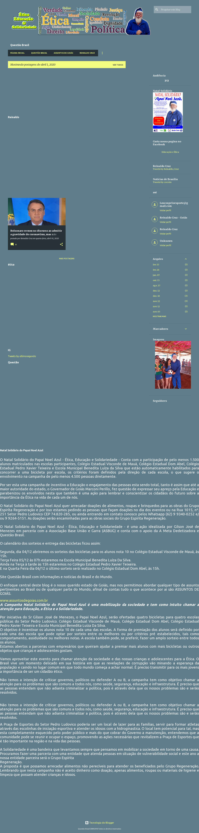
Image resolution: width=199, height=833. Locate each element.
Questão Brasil (39, 53)
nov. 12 (156, 306)
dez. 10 (156, 296)
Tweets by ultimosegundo (22, 356)
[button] (61, 244)
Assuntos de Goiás (63, 53)
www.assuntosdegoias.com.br (24, 600)
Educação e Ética (170, 152)
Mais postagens (66, 259)
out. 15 (156, 280)
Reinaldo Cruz (87, 53)
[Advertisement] (67, 91)
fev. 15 (156, 264)
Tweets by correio (162, 182)
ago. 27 (156, 285)
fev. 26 (156, 270)
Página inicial (17, 53)
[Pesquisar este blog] (175, 9)
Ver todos (118, 65)
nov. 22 (156, 301)
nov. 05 (156, 311)
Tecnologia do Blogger (99, 822)
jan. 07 (156, 275)
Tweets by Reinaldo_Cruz (166, 169)
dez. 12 (156, 290)
